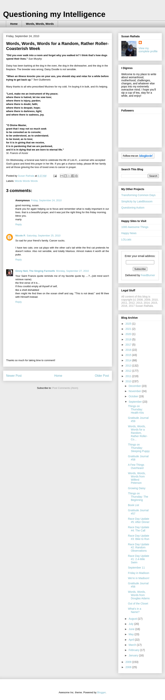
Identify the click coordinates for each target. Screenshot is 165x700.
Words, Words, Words (40, 23)
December (135, 385)
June (132, 629)
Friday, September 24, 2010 (46, 200)
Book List (133, 505)
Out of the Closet (138, 603)
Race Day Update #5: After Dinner (138, 520)
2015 (128, 355)
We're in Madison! (138, 578)
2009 (128, 661)
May (131, 634)
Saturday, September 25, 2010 (43, 235)
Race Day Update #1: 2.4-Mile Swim (138, 559)
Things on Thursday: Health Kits (136, 409)
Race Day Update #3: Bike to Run (138, 537)
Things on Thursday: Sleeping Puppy (139, 448)
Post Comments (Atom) (65, 388)
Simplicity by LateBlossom (137, 201)
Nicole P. (20, 235)
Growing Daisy (136, 488)
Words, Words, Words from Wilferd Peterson (137, 478)
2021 (128, 328)
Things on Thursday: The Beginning (138, 496)
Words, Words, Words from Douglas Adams (139, 595)
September (135, 401)
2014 (128, 360)
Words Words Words (26, 181)
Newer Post (14, 375)
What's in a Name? (134, 610)
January (134, 655)
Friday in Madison (138, 572)
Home (14, 23)
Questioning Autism (132, 207)
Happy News (128, 233)
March (133, 644)
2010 (128, 381)
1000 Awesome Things (134, 227)
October (134, 396)
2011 (128, 376)
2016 (128, 349)
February (134, 650)
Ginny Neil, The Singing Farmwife (35, 270)
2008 (128, 667)
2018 (128, 339)
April (132, 639)
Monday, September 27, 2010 (72, 270)
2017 (128, 344)
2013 (128, 365)
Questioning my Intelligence (54, 14)
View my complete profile (148, 50)
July (131, 623)
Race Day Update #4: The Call (138, 529)
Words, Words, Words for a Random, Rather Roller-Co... (138, 433)
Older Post (102, 375)
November (135, 391)
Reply (18, 224)
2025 (128, 323)
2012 (128, 370)
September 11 (136, 567)
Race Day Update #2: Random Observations (138, 547)
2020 (128, 334)
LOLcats (126, 239)
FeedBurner (148, 275)
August (133, 618)
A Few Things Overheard (136, 466)
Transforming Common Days (138, 195)
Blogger (101, 692)
